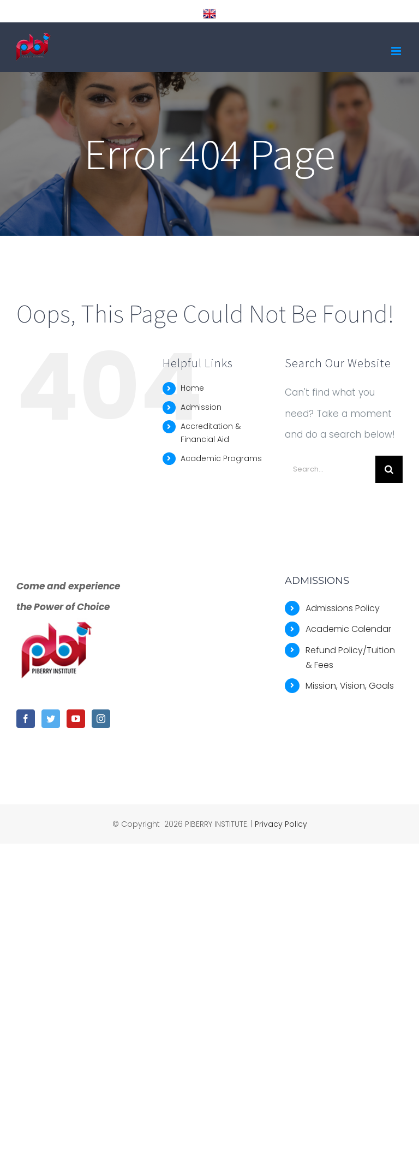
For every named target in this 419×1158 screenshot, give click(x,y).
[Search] (389, 469)
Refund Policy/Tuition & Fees (350, 657)
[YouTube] (76, 718)
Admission (201, 407)
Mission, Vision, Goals (350, 685)
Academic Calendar (348, 629)
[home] (57, 628)
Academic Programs (221, 458)
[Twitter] (50, 718)
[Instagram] (101, 718)
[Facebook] (25, 718)
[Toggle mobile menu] (397, 51)
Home (192, 388)
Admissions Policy (343, 608)
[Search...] (330, 469)
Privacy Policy (281, 824)
